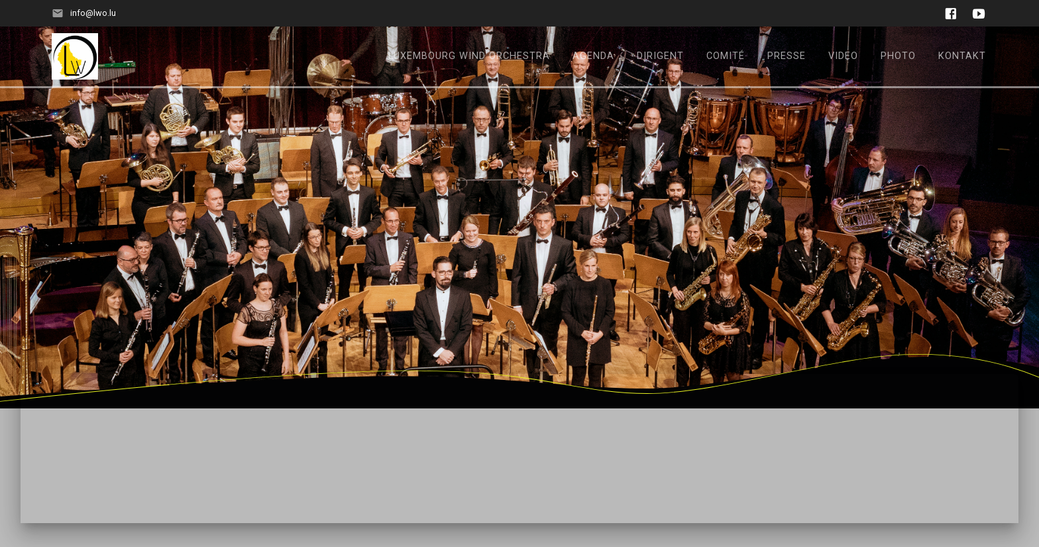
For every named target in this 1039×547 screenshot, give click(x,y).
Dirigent (660, 56)
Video (843, 56)
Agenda (593, 56)
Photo (898, 56)
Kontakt (962, 56)
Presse (786, 56)
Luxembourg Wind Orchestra (469, 56)
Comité (725, 56)
